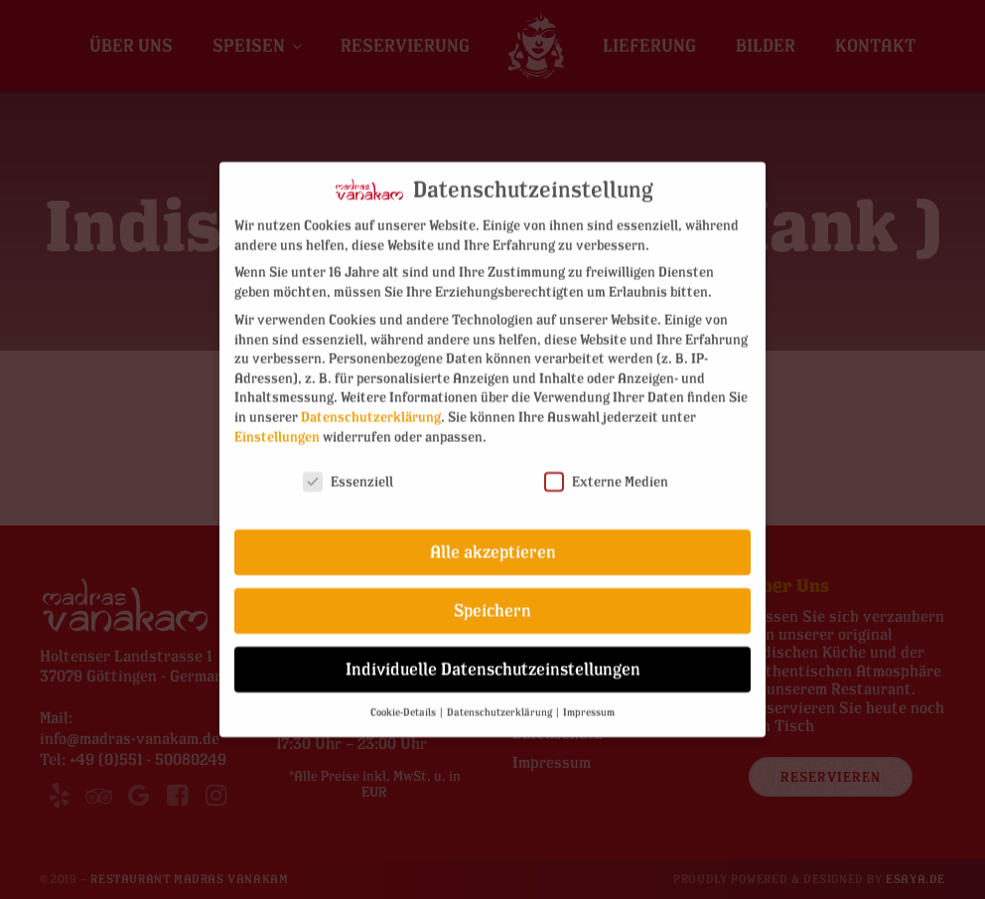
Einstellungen (277, 422)
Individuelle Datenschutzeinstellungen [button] (493, 655)
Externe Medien (606, 467)
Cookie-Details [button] (404, 698)
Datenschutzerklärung (371, 402)
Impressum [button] (589, 698)
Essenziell (348, 467)
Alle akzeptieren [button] (493, 537)
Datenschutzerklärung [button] (500, 698)
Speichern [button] (492, 596)
